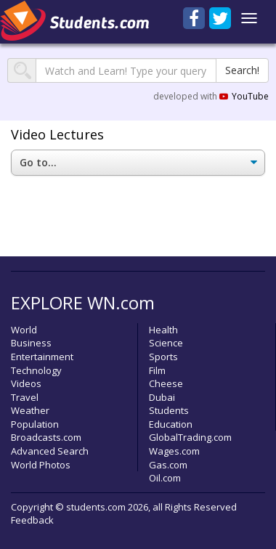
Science (166, 342)
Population (35, 424)
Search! (242, 70)
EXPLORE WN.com (83, 302)
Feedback (32, 519)
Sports (163, 356)
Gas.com (168, 464)
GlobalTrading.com (190, 437)
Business (31, 342)
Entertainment (42, 356)
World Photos (40, 464)
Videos (26, 383)
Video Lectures (57, 134)
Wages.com (174, 451)
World (24, 329)
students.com (96, 506)
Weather (30, 410)
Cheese (166, 383)
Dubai (162, 397)
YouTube (244, 96)
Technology (36, 370)
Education (170, 424)
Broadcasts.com (46, 437)
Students (169, 410)
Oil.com (165, 477)
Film (157, 370)
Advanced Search (50, 451)
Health (163, 329)
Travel (24, 397)
